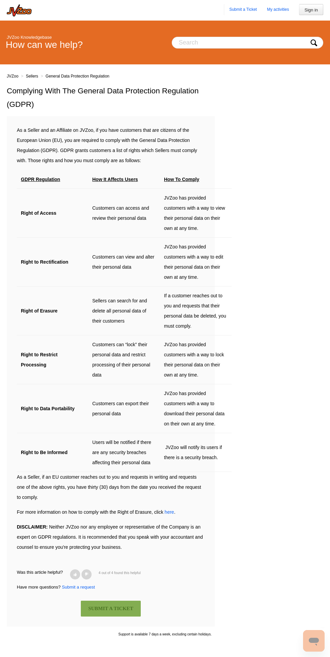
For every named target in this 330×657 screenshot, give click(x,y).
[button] (75, 574)
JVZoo (13, 76)
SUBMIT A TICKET (110, 608)
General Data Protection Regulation (77, 76)
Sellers (32, 76)
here (169, 512)
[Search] (247, 43)
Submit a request (78, 587)
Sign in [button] (311, 9)
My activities (278, 9)
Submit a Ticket (243, 9)
